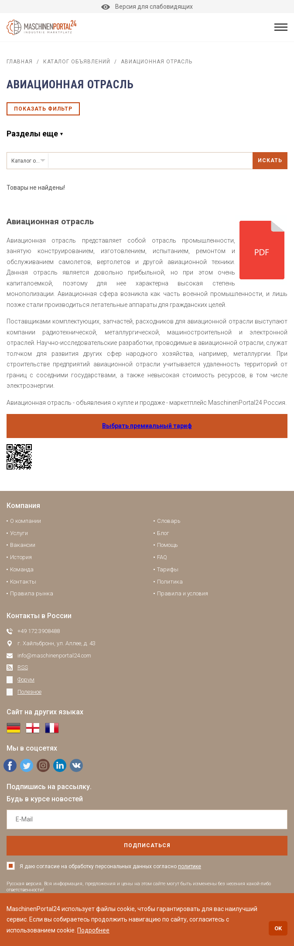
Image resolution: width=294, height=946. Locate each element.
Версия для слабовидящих (147, 6)
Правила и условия (182, 593)
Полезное (29, 692)
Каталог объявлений (76, 62)
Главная (20, 62)
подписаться (147, 845)
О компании (25, 521)
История (21, 557)
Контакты (23, 581)
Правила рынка (31, 593)
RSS (22, 667)
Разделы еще (32, 133)
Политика (170, 581)
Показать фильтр (43, 109)
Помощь (167, 545)
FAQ (162, 557)
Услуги (19, 533)
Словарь (169, 521)
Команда (22, 569)
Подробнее (93, 930)
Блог (163, 533)
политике (189, 866)
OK (278, 928)
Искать (270, 160)
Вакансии (22, 545)
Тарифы (167, 569)
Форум (25, 679)
